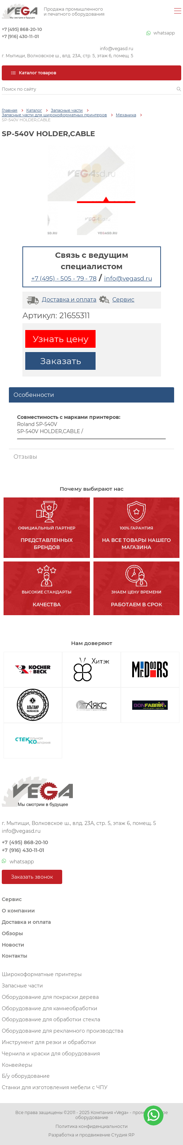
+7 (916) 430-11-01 (20, 36)
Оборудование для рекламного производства (62, 1031)
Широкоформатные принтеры (42, 974)
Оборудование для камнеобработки (49, 1008)
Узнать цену (60, 339)
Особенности (34, 395)
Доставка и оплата (60, 299)
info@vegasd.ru (116, 48)
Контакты (14, 956)
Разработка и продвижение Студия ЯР (91, 1135)
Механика (126, 115)
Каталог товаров (33, 72)
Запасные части (67, 110)
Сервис (116, 299)
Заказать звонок (32, 877)
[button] (179, 89)
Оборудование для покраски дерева (50, 997)
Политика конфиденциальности (91, 1126)
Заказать (60, 361)
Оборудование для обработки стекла (51, 1019)
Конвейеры (17, 1065)
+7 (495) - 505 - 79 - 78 (64, 278)
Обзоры (12, 933)
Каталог (34, 110)
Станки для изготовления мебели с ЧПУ (55, 1087)
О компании (18, 910)
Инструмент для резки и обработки (49, 1042)
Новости (13, 945)
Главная (9, 110)
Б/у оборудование (26, 1076)
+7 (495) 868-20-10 (22, 29)
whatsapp (160, 33)
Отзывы (25, 456)
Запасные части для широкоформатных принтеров (54, 115)
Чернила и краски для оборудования (51, 1053)
